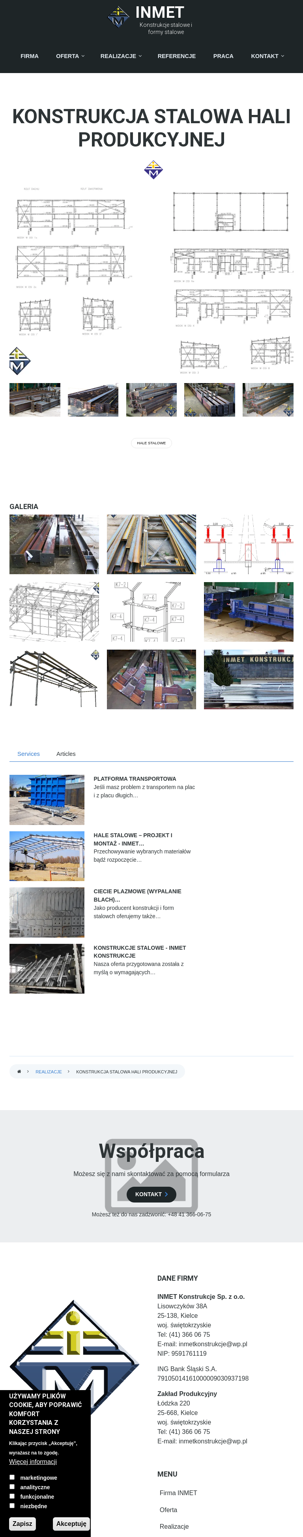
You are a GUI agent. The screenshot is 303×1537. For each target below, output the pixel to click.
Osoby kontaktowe (183, 1440)
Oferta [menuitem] (67, 56)
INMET (159, 12)
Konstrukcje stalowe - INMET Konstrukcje (255, 839)
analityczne (35, 1487)
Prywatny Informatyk (151, 1527)
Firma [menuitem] (30, 56)
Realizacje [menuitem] (118, 56)
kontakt (148, 1072)
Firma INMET (176, 1371)
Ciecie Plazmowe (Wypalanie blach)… (104, 839)
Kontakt (168, 1423)
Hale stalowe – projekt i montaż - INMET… (246, 787)
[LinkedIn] (29, 1387)
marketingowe (38, 1478)
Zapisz (22, 1523)
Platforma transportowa (96, 783)
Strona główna (19, 950)
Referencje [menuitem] (177, 56)
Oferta (166, 1388)
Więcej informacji (33, 1461)
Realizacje (49, 950)
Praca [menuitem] (223, 56)
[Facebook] (31, 1371)
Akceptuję (71, 1523)
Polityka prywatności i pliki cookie (204, 1458)
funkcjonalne (37, 1497)
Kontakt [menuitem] (264, 56)
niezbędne (33, 1506)
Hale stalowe (151, 443)
